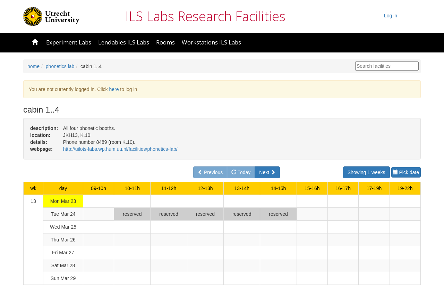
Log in (390, 15)
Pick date (406, 172)
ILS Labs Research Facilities (205, 16)
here (114, 89)
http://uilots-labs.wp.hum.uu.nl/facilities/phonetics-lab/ (120, 149)
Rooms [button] (165, 42)
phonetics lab (60, 66)
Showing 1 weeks (366, 172)
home (33, 66)
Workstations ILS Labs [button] (211, 42)
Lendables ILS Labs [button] (123, 42)
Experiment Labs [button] (68, 42)
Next (267, 172)
